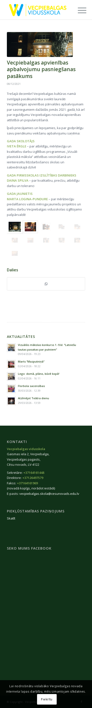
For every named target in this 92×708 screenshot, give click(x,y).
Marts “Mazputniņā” (31, 361)
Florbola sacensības (31, 386)
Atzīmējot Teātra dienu (33, 398)
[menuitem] (78, 10)
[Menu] (78, 10)
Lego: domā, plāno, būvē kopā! (38, 374)
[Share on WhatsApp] (46, 283)
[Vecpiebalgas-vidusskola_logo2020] (38, 10)
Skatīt (11, 518)
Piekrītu (47, 699)
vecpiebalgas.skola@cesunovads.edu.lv (49, 493)
